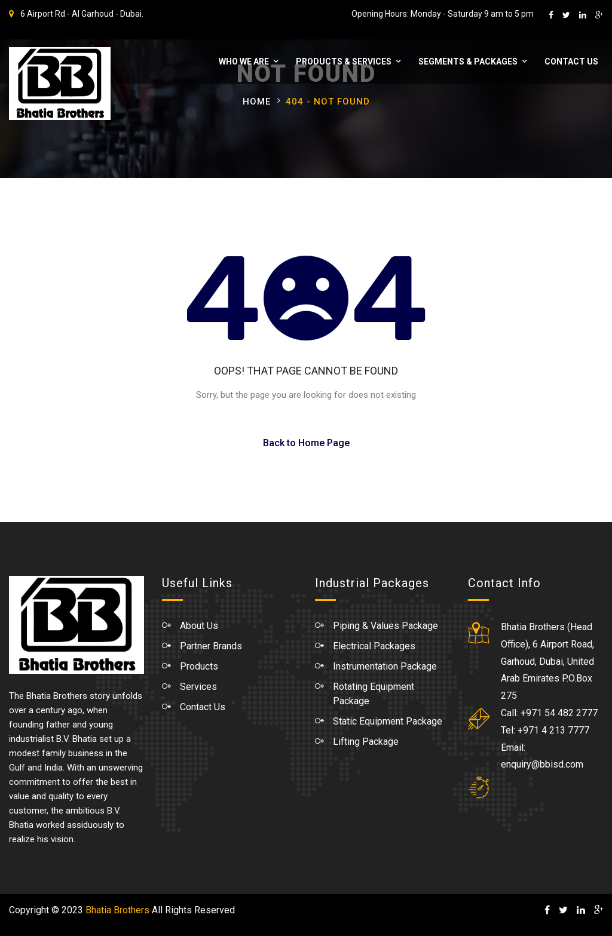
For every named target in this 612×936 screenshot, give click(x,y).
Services (198, 686)
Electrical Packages (374, 646)
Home (257, 101)
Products (199, 666)
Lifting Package (366, 741)
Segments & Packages (466, 61)
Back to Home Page (306, 443)
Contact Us (570, 61)
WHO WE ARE (243, 61)
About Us (199, 625)
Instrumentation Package (385, 666)
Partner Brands (211, 646)
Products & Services (342, 61)
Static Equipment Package (387, 721)
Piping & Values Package (385, 625)
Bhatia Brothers (117, 910)
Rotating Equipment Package (373, 694)
